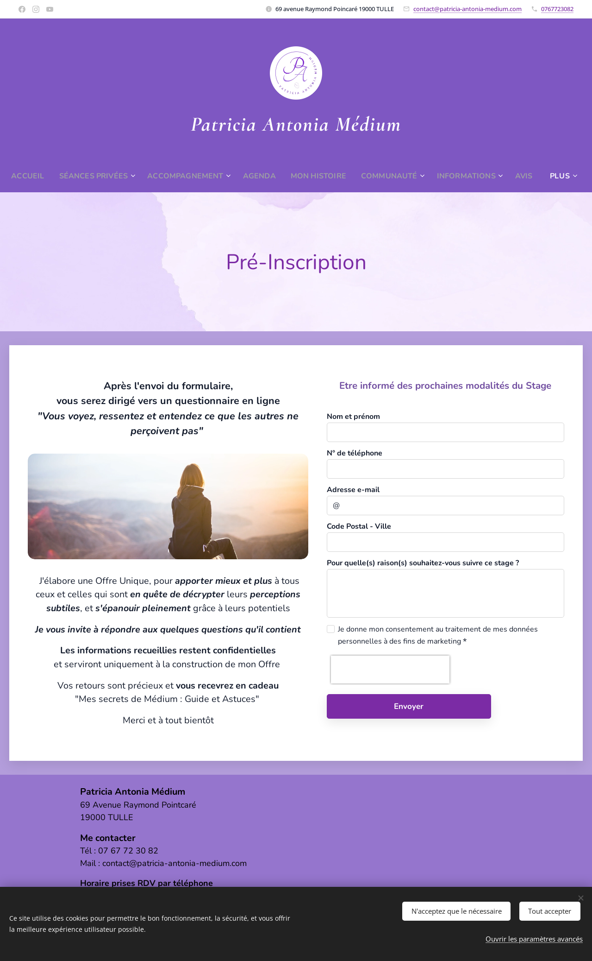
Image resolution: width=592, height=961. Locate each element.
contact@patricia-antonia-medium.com (467, 9)
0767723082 (557, 9)
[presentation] (390, 669)
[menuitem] (37, 176)
